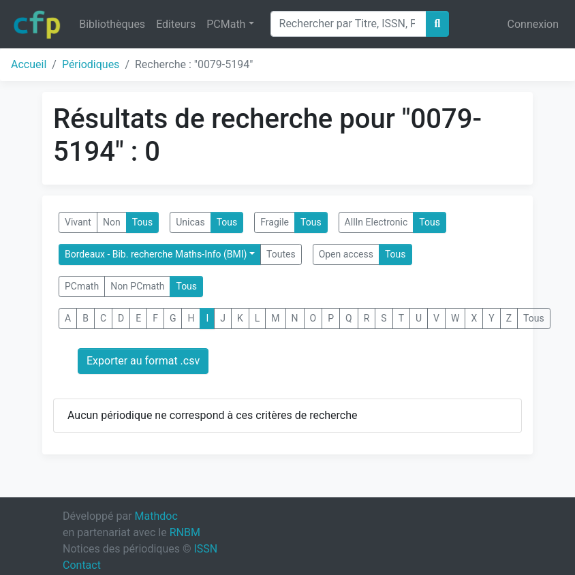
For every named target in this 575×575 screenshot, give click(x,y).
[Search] (348, 24)
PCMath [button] (225, 24)
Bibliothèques (112, 24)
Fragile (274, 222)
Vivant (78, 222)
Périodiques (90, 64)
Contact (82, 565)
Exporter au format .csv (143, 360)
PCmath (82, 286)
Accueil (28, 64)
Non (112, 222)
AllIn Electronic (376, 222)
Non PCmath (137, 286)
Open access (346, 254)
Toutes (281, 254)
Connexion (533, 24)
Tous (142, 222)
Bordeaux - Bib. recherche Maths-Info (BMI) (156, 254)
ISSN (205, 548)
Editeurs (176, 24)
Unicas (190, 222)
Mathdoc (156, 516)
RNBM (185, 532)
